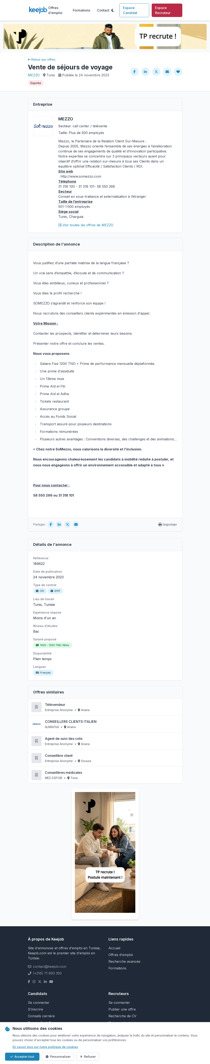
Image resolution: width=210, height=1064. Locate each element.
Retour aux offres (41, 59)
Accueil (114, 948)
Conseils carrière (41, 1016)
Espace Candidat (130, 10)
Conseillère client (59, 755)
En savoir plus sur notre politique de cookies (45, 1047)
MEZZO (34, 75)
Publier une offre (122, 1009)
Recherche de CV (122, 1016)
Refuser (88, 1056)
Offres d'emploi (55, 10)
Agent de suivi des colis (63, 738)
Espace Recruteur (163, 10)
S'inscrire (35, 1009)
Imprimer (167, 524)
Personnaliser (58, 1056)
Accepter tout (22, 1056)
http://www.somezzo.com (80, 176)
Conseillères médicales (63, 772)
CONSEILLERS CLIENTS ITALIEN (71, 721)
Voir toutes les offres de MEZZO (85, 225)
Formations (81, 10)
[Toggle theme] (112, 10)
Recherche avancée (124, 961)
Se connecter (39, 1002)
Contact (103, 10)
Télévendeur (55, 704)
